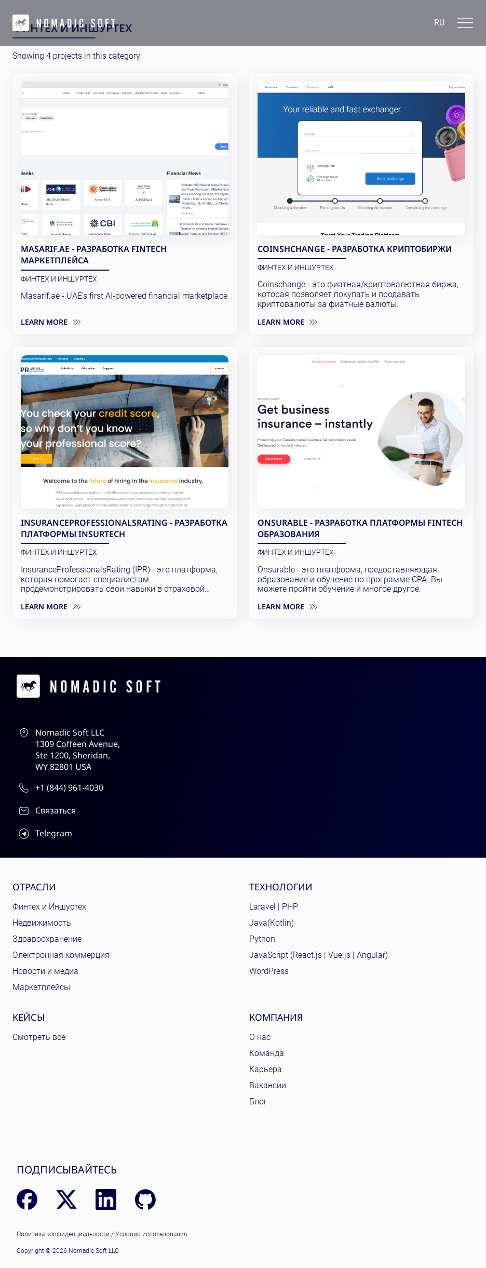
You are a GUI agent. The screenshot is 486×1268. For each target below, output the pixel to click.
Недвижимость (41, 923)
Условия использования (151, 1234)
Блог (258, 1101)
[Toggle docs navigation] (465, 23)
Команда (266, 1053)
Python (262, 939)
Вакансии (267, 1085)
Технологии (281, 886)
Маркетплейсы (41, 987)
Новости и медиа (45, 971)
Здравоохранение (47, 939)
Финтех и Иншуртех (49, 907)
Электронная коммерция (61, 955)
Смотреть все (38, 1037)
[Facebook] (27, 1199)
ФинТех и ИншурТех (59, 279)
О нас (260, 1037)
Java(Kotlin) (271, 923)
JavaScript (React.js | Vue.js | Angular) (318, 955)
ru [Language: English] (439, 23)
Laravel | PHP (273, 907)
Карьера (265, 1069)
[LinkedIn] (106, 1199)
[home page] (63, 23)
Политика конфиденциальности (63, 1234)
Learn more (51, 322)
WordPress (269, 971)
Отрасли (34, 886)
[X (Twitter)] (66, 1199)
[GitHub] (145, 1199)
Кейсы (28, 1017)
